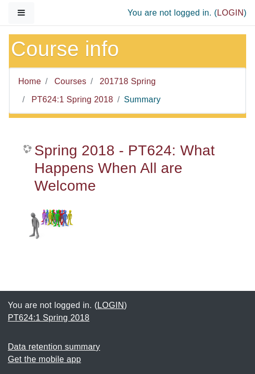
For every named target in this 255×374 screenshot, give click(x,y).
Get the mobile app (44, 359)
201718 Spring (128, 81)
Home (29, 81)
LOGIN (230, 12)
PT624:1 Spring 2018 (72, 99)
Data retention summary (54, 346)
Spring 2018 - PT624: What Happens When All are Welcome (124, 167)
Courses (70, 81)
